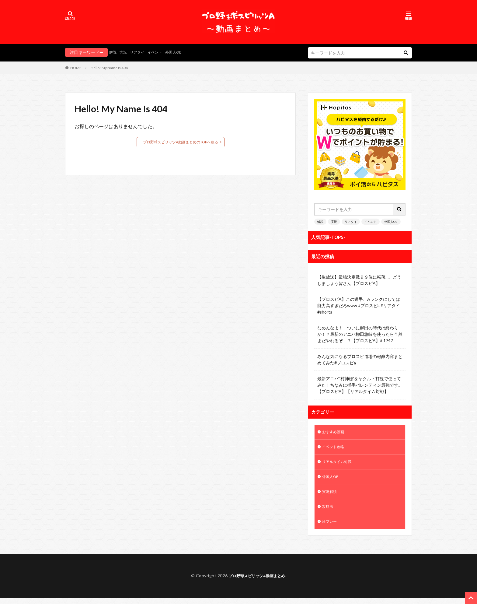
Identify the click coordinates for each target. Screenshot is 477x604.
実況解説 (330, 495)
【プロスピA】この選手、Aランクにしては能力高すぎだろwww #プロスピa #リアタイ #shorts (358, 305)
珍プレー (330, 527)
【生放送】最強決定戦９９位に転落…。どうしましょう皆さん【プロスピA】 (359, 280)
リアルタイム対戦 (339, 464)
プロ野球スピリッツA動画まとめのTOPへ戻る (180, 142)
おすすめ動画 (335, 432)
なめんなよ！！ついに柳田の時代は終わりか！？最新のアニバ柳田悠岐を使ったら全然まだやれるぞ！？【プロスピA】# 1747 (359, 334)
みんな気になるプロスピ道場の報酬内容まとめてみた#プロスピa (359, 359)
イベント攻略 (335, 448)
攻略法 (328, 511)
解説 (113, 52)
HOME (76, 67)
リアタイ (140, 52)
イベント (160, 52)
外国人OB (182, 52)
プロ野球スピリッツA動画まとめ (257, 582)
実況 (125, 52)
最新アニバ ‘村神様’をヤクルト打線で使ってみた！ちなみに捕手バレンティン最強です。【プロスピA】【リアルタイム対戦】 (359, 385)
